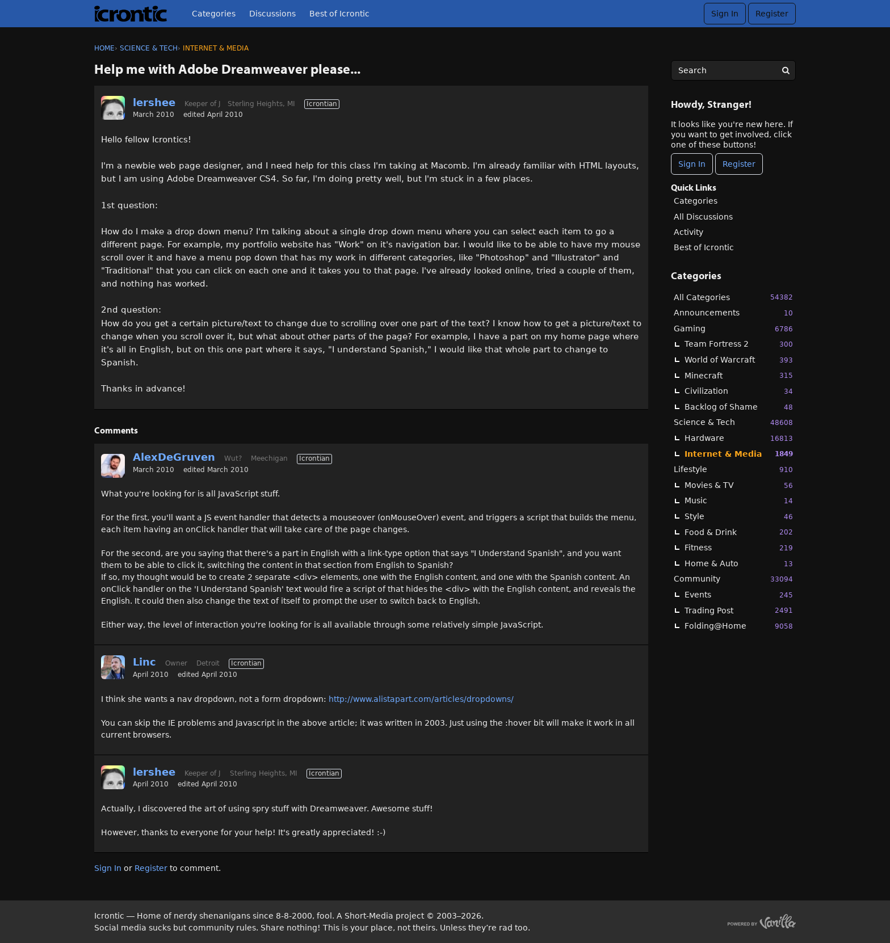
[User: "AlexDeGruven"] (113, 466)
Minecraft (739, 375)
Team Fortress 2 (739, 344)
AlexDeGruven (174, 457)
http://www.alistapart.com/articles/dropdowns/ (421, 699)
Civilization (739, 391)
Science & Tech (733, 422)
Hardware (739, 438)
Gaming (733, 328)
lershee (154, 102)
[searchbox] (733, 70)
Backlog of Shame (739, 407)
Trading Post (739, 610)
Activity (688, 232)
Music (739, 500)
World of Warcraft (739, 360)
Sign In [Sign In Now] (692, 164)
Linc (144, 662)
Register (771, 13)
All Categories (733, 297)
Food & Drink (739, 532)
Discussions (272, 13)
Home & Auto (739, 563)
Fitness (739, 547)
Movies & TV (739, 485)
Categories (214, 13)
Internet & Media (739, 453)
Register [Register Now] (739, 164)
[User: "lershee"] (113, 108)
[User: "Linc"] (113, 667)
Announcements (733, 313)
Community (733, 579)
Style (739, 516)
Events (739, 595)
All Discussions (703, 216)
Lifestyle (733, 469)
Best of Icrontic (339, 13)
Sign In (724, 13)
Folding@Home (739, 626)
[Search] (785, 70)
